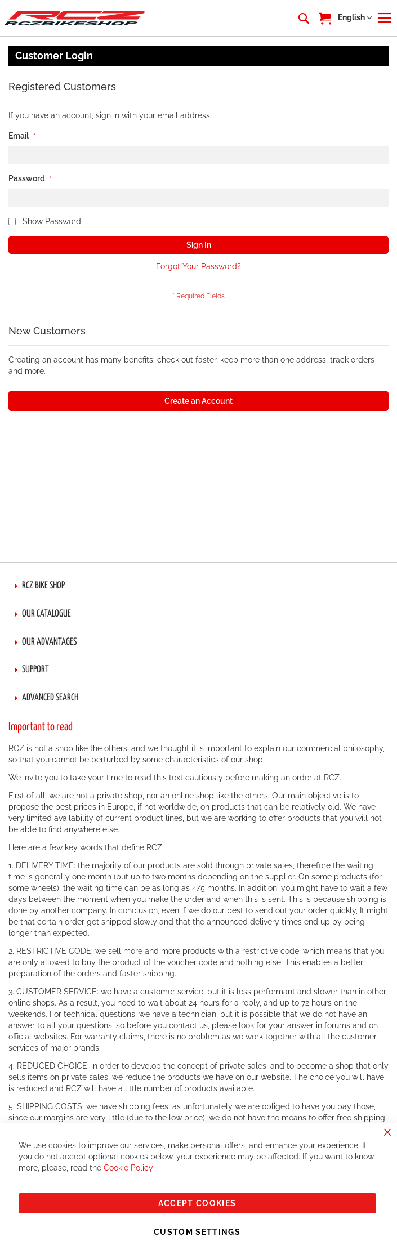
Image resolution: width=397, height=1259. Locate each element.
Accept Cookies (197, 1203)
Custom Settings (197, 1231)
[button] (355, 18)
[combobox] (303, 18)
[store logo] (75, 18)
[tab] (198, 586)
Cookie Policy (128, 1167)
